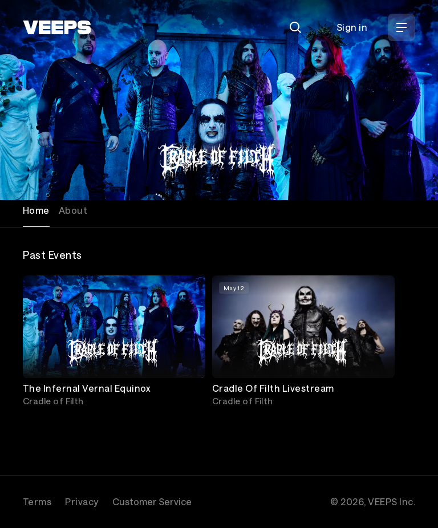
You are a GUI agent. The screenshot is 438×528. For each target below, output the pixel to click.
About (73, 210)
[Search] (295, 27)
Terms (37, 501)
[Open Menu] (401, 27)
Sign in (351, 27)
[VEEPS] (57, 27)
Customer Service (152, 501)
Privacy (81, 501)
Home (36, 210)
